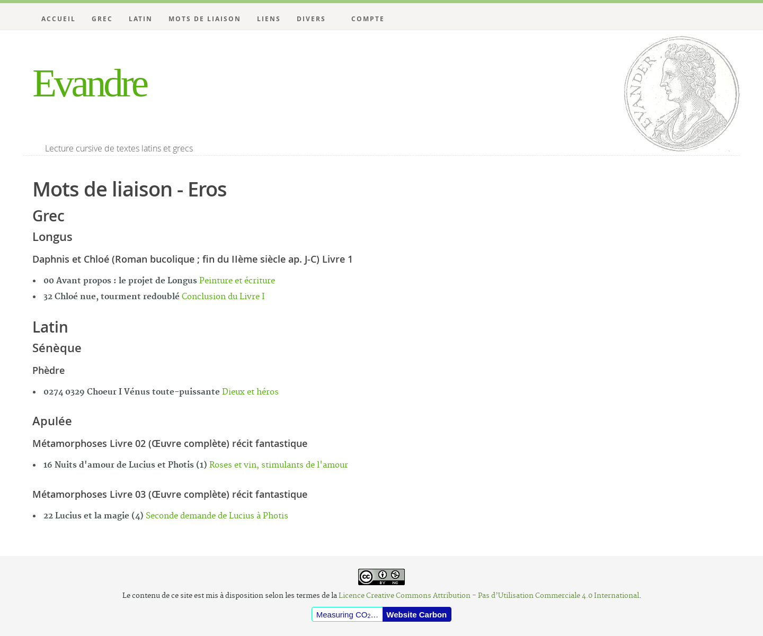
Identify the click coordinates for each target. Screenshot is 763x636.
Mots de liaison (204, 18)
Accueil (58, 18)
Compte (368, 18)
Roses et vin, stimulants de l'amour (278, 465)
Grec (102, 18)
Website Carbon (416, 614)
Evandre (89, 83)
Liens (269, 18)
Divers (311, 18)
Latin (141, 18)
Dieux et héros (250, 392)
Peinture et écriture (237, 281)
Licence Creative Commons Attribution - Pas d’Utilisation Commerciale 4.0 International (489, 596)
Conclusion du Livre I (223, 297)
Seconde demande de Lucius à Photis (217, 516)
